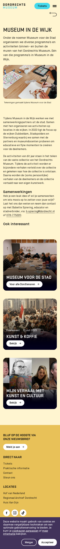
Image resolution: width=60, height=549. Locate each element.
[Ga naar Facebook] (6, 512)
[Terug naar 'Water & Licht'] (30, 14)
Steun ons (9, 478)
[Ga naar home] (14, 6)
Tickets (42, 6)
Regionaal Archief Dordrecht (20, 498)
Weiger (29, 542)
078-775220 (13, 215)
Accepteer (47, 542)
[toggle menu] (54, 6)
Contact (8, 473)
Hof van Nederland (14, 493)
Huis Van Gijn (10, 502)
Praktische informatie (16, 468)
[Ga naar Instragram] (14, 512)
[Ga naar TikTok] (23, 512)
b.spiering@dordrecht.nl (40, 211)
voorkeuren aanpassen (25, 531)
